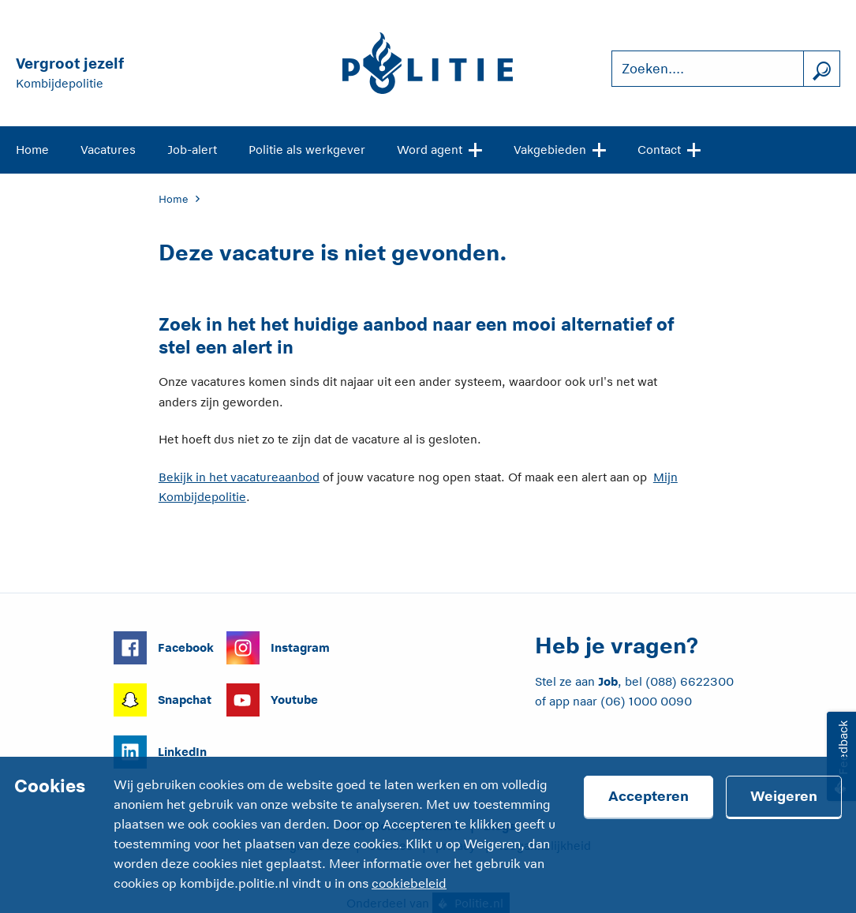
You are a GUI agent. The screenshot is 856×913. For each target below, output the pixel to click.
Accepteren (648, 796)
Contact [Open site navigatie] (669, 148)
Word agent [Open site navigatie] (439, 148)
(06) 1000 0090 (646, 701)
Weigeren (783, 796)
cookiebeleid (409, 884)
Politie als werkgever (307, 149)
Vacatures (108, 149)
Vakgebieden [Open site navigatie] (560, 148)
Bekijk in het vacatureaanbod (239, 477)
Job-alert (192, 149)
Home (32, 149)
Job (608, 681)
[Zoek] (821, 69)
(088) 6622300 (689, 681)
